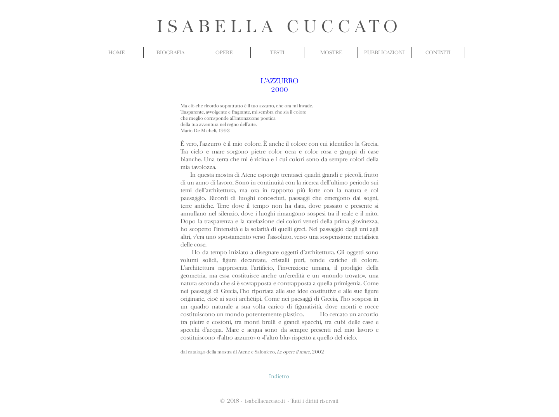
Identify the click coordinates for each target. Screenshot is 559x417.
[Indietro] (279, 376)
